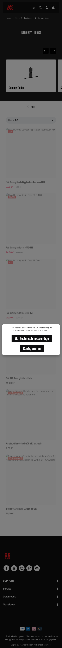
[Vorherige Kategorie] (46, 51)
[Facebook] (6, 568)
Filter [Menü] (31, 106)
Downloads (9, 596)
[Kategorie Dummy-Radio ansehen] (31, 75)
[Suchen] (40, 8)
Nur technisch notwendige (32, 338)
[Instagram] (22, 568)
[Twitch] (29, 568)
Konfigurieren (32, 348)
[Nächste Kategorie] (53, 51)
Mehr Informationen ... (41, 330)
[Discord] (37, 568)
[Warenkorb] (53, 8)
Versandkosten (51, 636)
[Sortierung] (31, 120)
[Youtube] (14, 568)
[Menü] (34, 8)
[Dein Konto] (47, 8)
